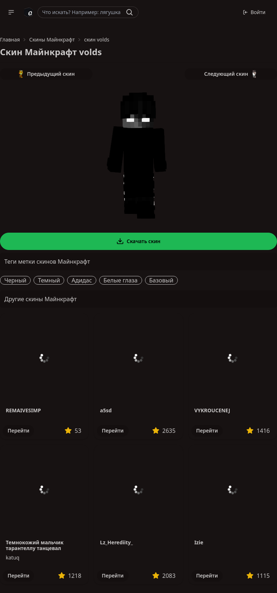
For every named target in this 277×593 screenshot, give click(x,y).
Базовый (161, 280)
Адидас (81, 280)
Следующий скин (231, 74)
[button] (11, 12)
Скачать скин (138, 241)
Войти (254, 12)
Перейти (18, 430)
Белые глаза (121, 280)
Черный (15, 280)
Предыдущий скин (46, 74)
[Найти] (129, 12)
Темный (49, 280)
